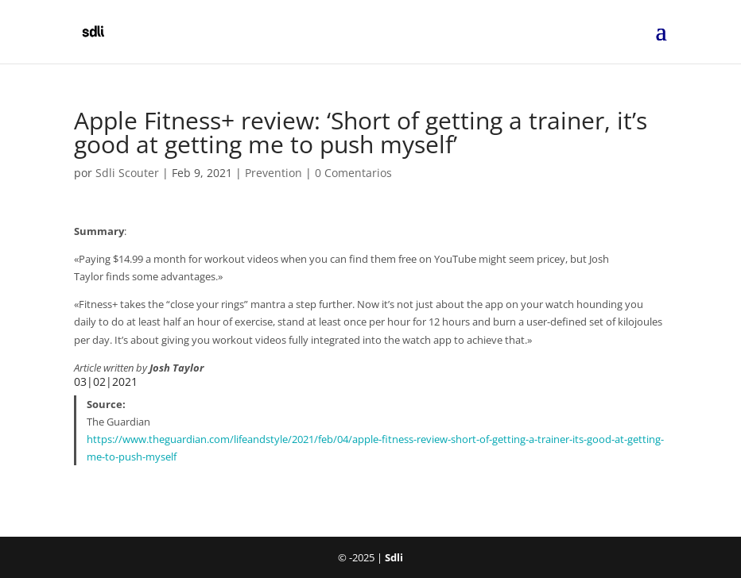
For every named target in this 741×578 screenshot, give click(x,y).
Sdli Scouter (127, 172)
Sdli (394, 557)
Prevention (273, 172)
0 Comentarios (353, 172)
